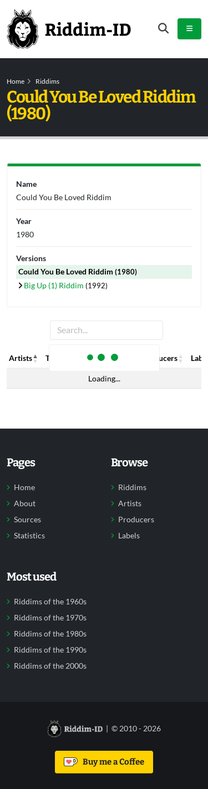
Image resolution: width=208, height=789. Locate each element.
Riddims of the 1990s (50, 649)
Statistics (29, 535)
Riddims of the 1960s (50, 601)
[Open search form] (163, 28)
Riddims (47, 81)
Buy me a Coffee (104, 762)
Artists (129, 503)
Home (15, 81)
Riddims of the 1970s (50, 617)
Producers (136, 519)
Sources (27, 519)
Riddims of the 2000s (50, 665)
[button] (35, 358)
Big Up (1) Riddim (54, 285)
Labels (129, 535)
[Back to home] (69, 29)
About (24, 503)
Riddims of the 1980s (50, 633)
